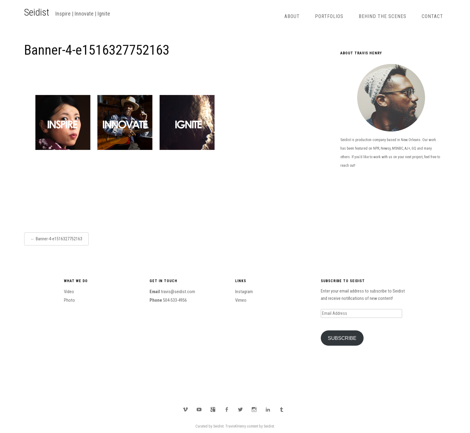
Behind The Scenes (382, 16)
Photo (69, 300)
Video (69, 291)
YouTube (199, 409)
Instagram (244, 291)
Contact (432, 16)
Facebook (226, 409)
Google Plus (213, 409)
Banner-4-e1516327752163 (59, 238)
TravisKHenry (235, 426)
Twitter (240, 409)
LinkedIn (268, 409)
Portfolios (329, 16)
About (292, 16)
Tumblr (282, 409)
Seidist (36, 12)
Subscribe (342, 338)
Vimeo (240, 300)
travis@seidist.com (178, 291)
